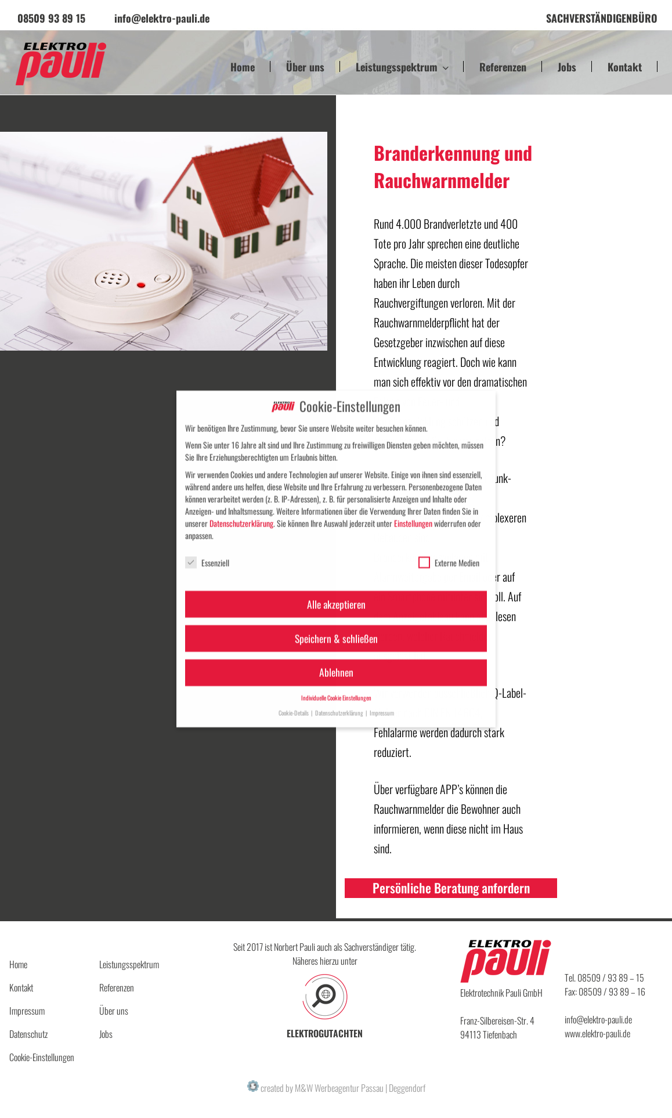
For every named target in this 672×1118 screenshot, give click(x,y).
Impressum (27, 1011)
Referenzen (502, 66)
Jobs (567, 66)
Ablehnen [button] (336, 662)
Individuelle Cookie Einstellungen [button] (336, 688)
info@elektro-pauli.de (598, 1019)
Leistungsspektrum (403, 66)
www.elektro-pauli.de (597, 1033)
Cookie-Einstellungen (41, 1057)
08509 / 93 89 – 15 (610, 977)
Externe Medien (448, 553)
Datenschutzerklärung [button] (339, 703)
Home (242, 66)
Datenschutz (28, 1034)
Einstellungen (413, 513)
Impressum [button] (382, 703)
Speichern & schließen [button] (336, 628)
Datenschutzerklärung (241, 513)
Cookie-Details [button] (294, 703)
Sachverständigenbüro (601, 18)
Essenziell (207, 553)
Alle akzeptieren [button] (336, 594)
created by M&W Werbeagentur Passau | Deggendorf (336, 1088)
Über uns (305, 66)
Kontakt (625, 66)
